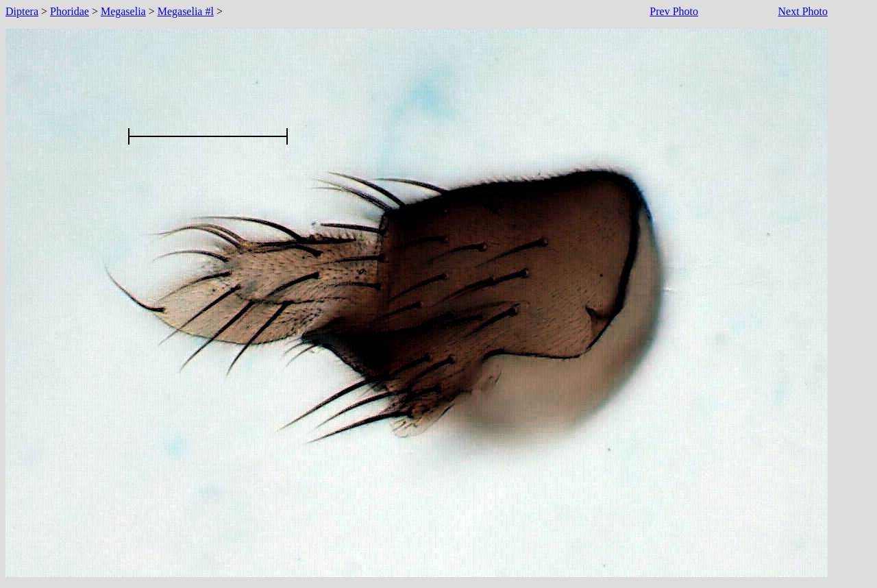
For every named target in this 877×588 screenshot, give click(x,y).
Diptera (21, 11)
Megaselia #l (186, 11)
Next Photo (803, 11)
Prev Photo (674, 11)
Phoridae (69, 11)
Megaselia (123, 11)
